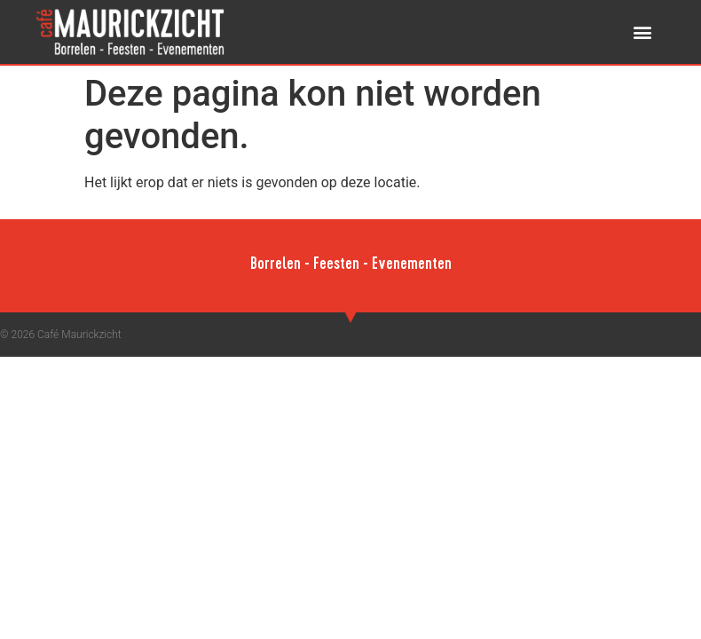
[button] (642, 32)
